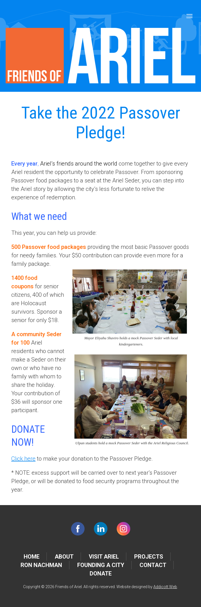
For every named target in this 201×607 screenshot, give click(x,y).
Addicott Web (165, 586)
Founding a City (100, 565)
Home (31, 556)
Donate (101, 573)
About (64, 556)
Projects (148, 556)
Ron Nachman (41, 565)
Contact (153, 565)
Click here (23, 458)
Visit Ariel (104, 556)
